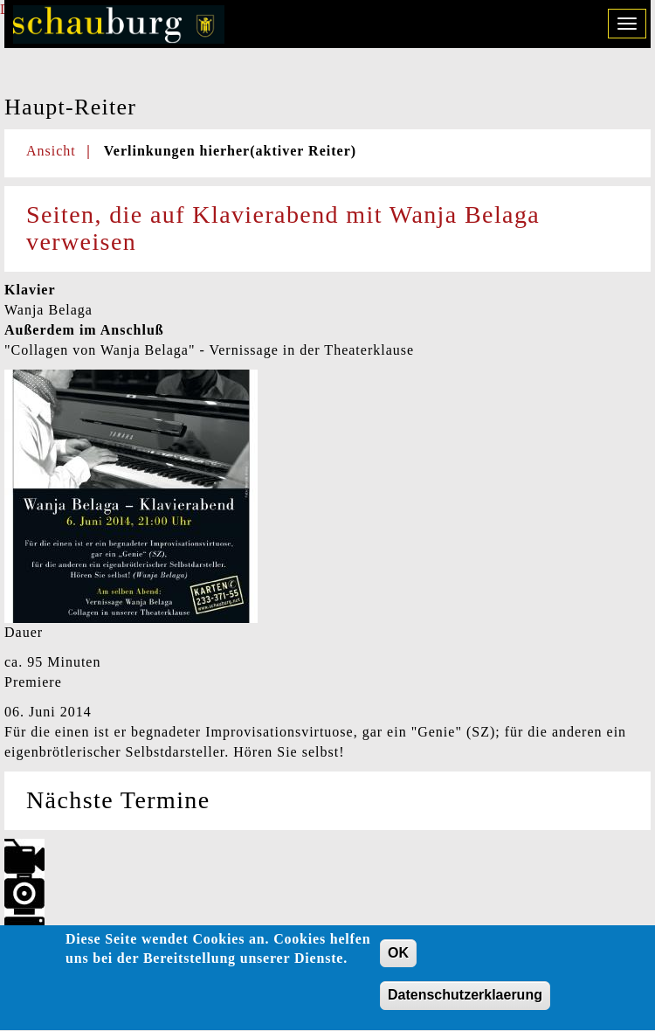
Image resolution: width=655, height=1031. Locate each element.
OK (398, 958)
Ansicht (51, 150)
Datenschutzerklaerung (465, 1001)
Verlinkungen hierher (230, 150)
